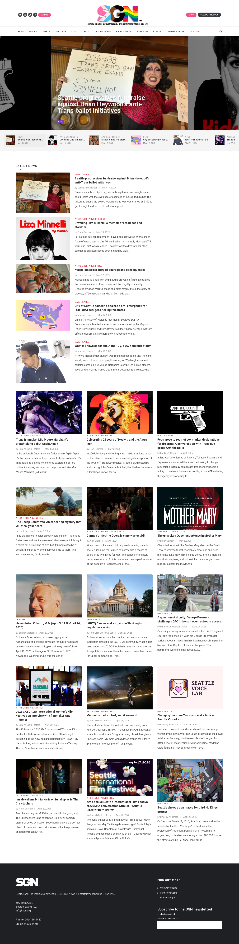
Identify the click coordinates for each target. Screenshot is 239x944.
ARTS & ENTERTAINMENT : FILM (88, 266)
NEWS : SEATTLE (82, 174)
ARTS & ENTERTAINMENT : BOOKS (90, 219)
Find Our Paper (168, 897)
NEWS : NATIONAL (165, 436)
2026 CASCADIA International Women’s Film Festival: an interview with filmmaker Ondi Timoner (45, 715)
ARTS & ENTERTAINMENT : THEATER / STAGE (106, 532)
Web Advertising (168, 887)
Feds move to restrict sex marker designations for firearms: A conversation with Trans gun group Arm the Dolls (188, 443)
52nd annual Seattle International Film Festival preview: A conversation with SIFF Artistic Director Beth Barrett (118, 806)
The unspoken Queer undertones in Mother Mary (189, 535)
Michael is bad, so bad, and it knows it (112, 715)
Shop (191, 15)
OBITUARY (20, 619)
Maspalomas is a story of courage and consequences (110, 269)
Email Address (167, 919)
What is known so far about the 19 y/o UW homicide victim (113, 345)
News (60, 122)
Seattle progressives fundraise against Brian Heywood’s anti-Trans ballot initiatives (101, 106)
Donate (44, 15)
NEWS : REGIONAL (95, 619)
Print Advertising (168, 892)
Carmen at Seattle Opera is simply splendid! (116, 535)
